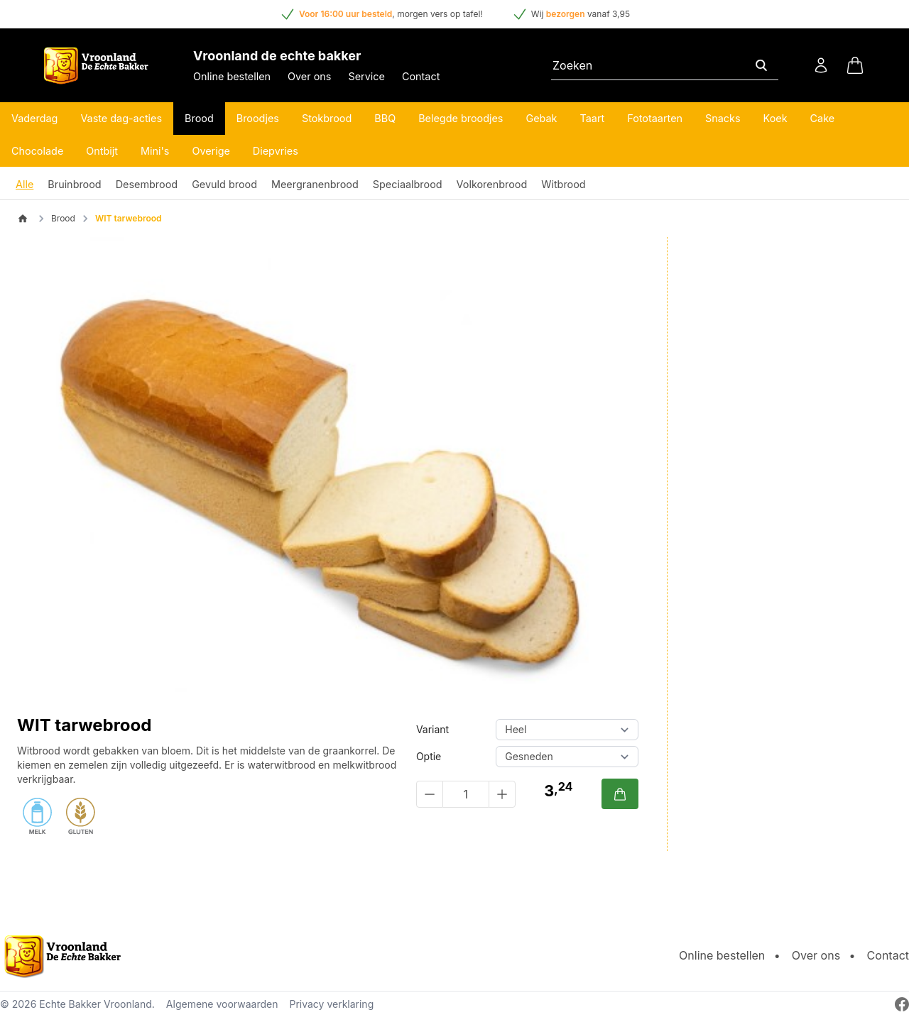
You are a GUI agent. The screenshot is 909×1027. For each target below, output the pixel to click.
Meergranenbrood (315, 184)
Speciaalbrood (407, 184)
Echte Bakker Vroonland (95, 1004)
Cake (822, 118)
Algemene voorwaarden (222, 1004)
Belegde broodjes (460, 118)
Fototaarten (654, 118)
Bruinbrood (74, 184)
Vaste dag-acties (121, 118)
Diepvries (275, 151)
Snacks (723, 118)
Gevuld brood (224, 184)
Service (366, 76)
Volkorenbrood (492, 184)
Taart (592, 118)
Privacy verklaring (331, 1004)
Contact (421, 76)
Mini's (155, 151)
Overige (210, 151)
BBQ (385, 118)
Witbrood (563, 184)
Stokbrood (327, 118)
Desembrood (147, 184)
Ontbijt (102, 151)
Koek (775, 118)
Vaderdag (34, 118)
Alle (24, 184)
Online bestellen (232, 76)
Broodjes (257, 118)
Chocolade (37, 151)
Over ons (309, 76)
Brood (199, 118)
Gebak (541, 118)
